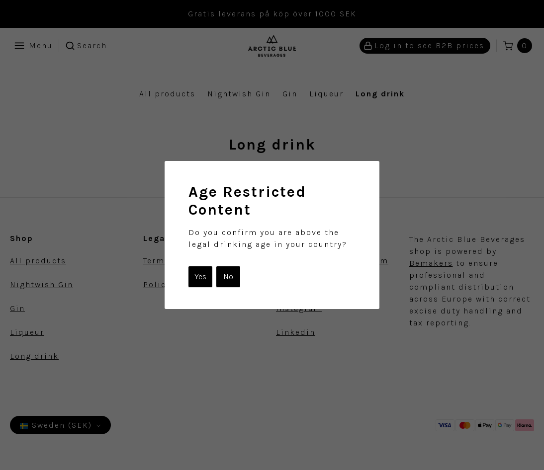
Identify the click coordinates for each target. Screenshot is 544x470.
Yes (200, 276)
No (228, 276)
